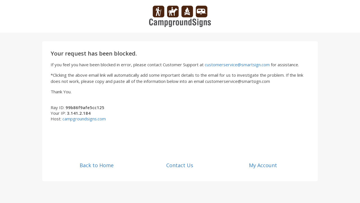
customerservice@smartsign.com (237, 64)
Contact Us (179, 165)
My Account (263, 165)
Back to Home (97, 165)
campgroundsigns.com (84, 119)
